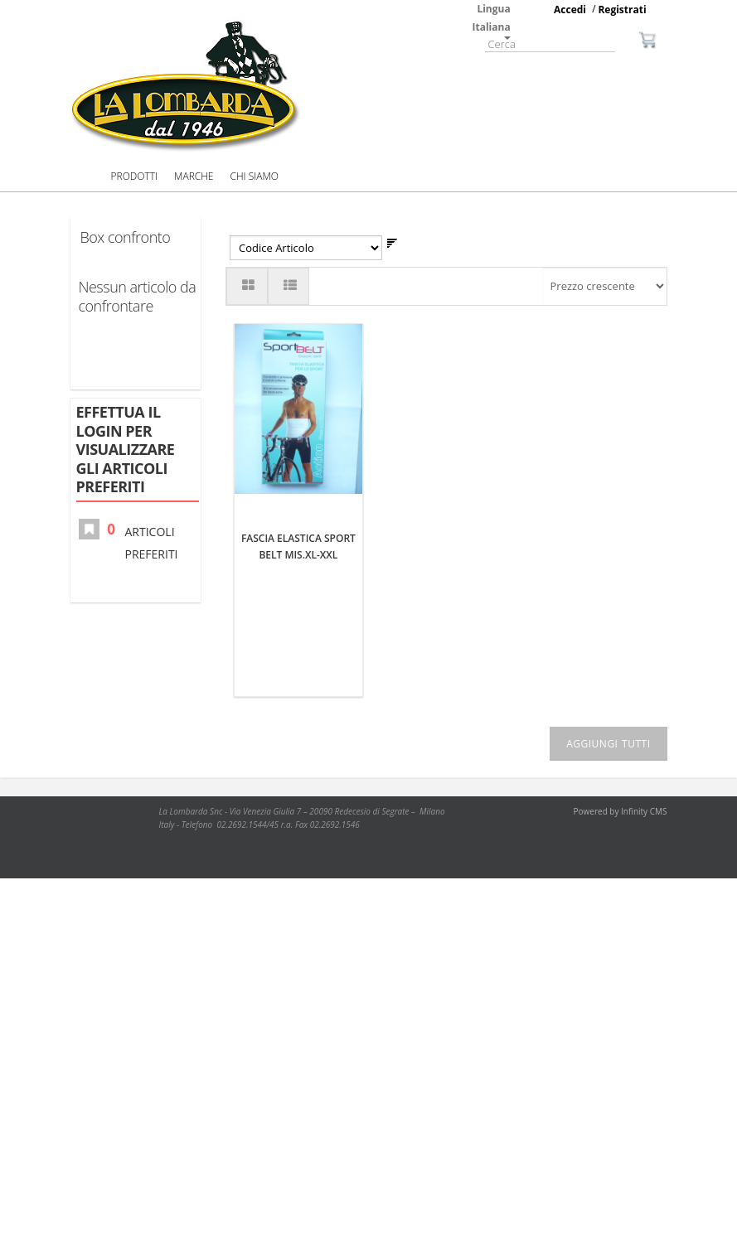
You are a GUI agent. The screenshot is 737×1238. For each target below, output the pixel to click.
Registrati (622, 9)
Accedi (570, 9)
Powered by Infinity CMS (620, 811)
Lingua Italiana (492, 21)
